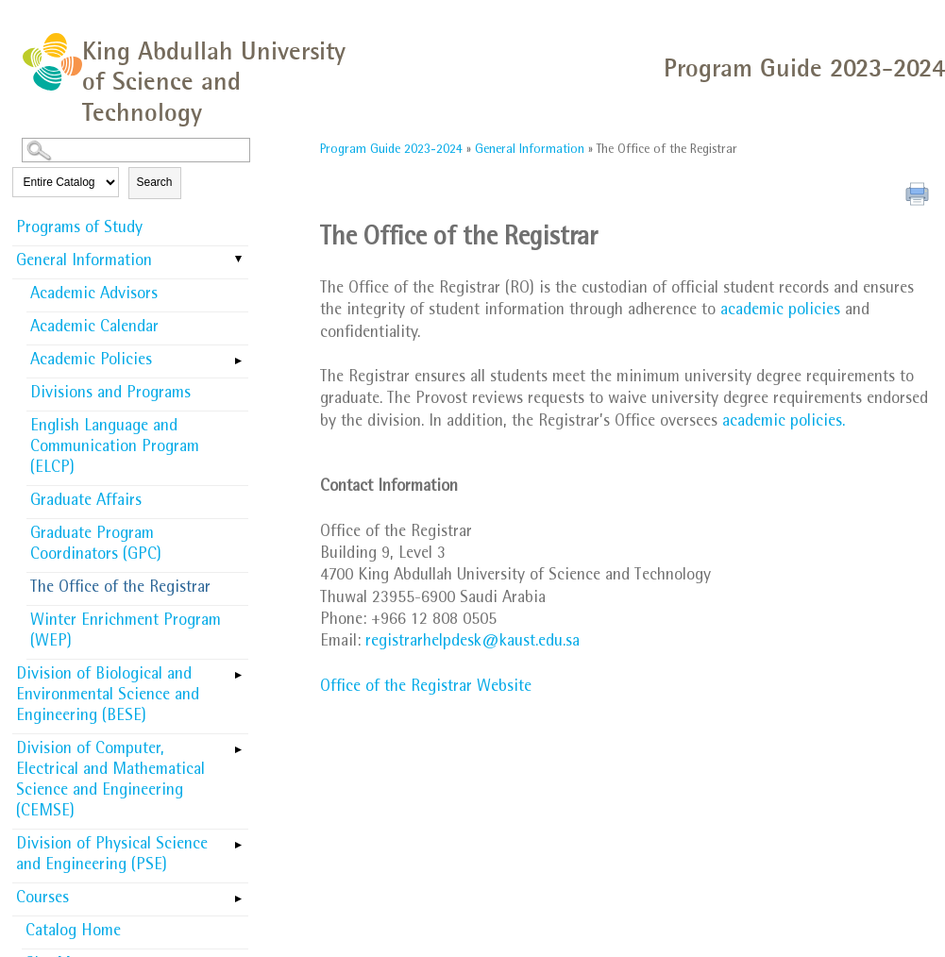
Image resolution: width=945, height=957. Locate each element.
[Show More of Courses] (238, 892)
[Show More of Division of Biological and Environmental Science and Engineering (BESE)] (238, 669)
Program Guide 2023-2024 (391, 150)
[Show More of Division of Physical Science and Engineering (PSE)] (238, 839)
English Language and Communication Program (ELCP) (114, 448)
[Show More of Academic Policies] (238, 354)
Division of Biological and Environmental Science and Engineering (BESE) (107, 696)
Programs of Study (79, 229)
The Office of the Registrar (120, 588)
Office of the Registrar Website (426, 688)
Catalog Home (73, 932)
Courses (42, 899)
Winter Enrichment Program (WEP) (125, 632)
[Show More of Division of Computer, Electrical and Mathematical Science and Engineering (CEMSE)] (238, 743)
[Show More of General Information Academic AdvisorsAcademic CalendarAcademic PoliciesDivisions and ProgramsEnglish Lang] (238, 260)
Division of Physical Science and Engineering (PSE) (112, 856)
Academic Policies (91, 361)
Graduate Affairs (86, 502)
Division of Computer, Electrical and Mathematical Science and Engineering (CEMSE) (110, 781)
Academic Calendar (94, 328)
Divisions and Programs (110, 394)
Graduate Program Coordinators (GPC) (95, 545)
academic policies (780, 311)
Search (155, 182)
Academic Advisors (94, 295)
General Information (84, 262)
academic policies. (783, 422)
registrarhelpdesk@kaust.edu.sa (472, 642)
